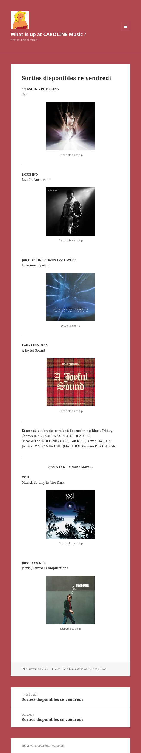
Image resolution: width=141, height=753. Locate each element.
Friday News (98, 669)
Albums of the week (78, 669)
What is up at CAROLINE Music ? (48, 34)
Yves (57, 669)
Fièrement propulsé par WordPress (43, 745)
